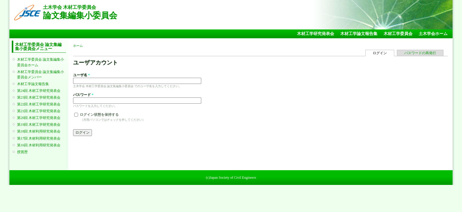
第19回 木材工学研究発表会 (38, 124)
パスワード (83, 95)
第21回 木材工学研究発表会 (38, 111)
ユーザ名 (81, 75)
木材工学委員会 (398, 34)
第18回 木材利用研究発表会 (38, 131)
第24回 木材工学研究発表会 (38, 91)
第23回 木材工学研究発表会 (38, 97)
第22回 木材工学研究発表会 (38, 104)
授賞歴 (22, 152)
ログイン (383, 52)
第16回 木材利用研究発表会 (38, 145)
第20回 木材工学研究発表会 (38, 118)
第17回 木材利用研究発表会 (38, 138)
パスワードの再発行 (420, 53)
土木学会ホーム (433, 34)
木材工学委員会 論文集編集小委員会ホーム (40, 62)
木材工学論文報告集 (358, 34)
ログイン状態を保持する (99, 114)
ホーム (78, 45)
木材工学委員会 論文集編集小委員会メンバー (40, 74)
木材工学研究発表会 (315, 34)
